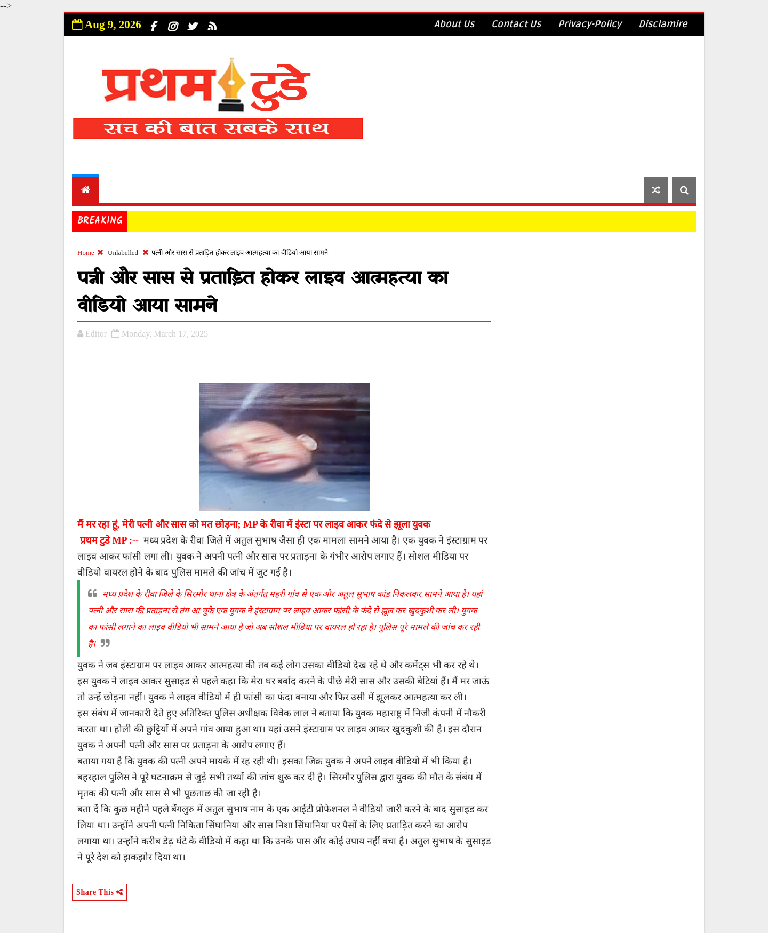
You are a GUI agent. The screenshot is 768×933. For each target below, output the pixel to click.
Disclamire (662, 24)
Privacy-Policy (589, 24)
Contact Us (516, 24)
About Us (454, 24)
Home (85, 253)
